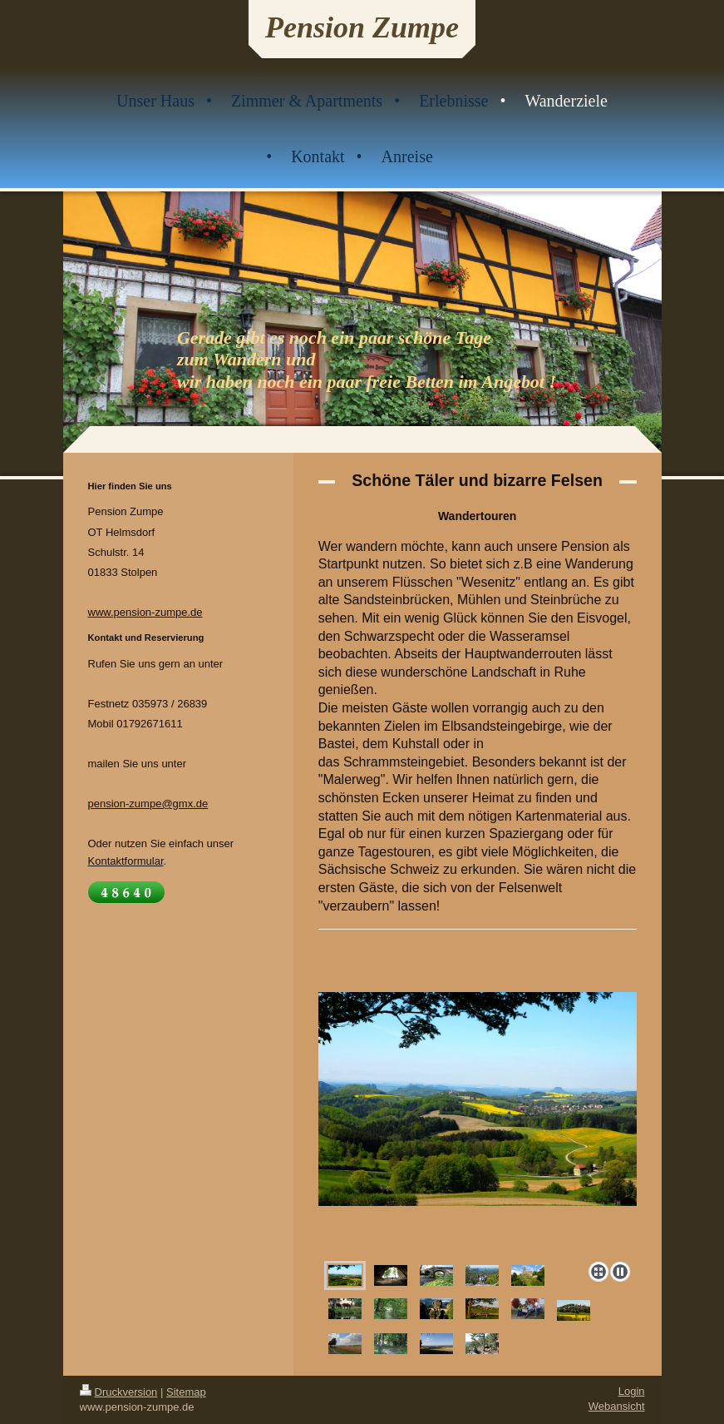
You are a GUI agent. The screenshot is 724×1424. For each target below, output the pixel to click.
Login (631, 1391)
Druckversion (119, 1392)
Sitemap (186, 1392)
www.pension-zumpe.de (145, 612)
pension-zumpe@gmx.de (148, 803)
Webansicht (617, 1406)
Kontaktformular (126, 861)
